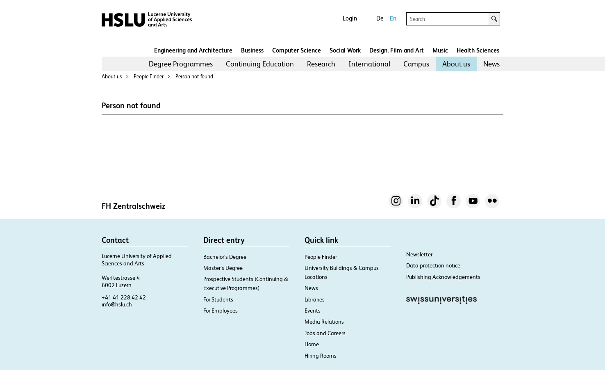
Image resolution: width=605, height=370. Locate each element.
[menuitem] (180, 64)
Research (321, 63)
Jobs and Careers (325, 333)
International (369, 63)
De (379, 18)
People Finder (149, 76)
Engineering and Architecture (193, 50)
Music (440, 50)
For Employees (220, 310)
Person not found (194, 76)
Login (350, 18)
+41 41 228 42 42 (124, 297)
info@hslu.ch (117, 304)
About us (456, 63)
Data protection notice (433, 265)
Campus (416, 63)
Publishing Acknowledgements (443, 277)
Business (252, 50)
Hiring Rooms (321, 355)
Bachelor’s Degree (224, 257)
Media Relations (324, 321)
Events (313, 310)
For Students (218, 299)
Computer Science (296, 50)
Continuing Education (260, 63)
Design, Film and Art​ (396, 50)
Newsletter (419, 254)
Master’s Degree (223, 268)
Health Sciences (478, 50)
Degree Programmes (181, 63)
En (393, 18)
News (491, 63)
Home (312, 344)
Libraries (315, 299)
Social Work (345, 50)
